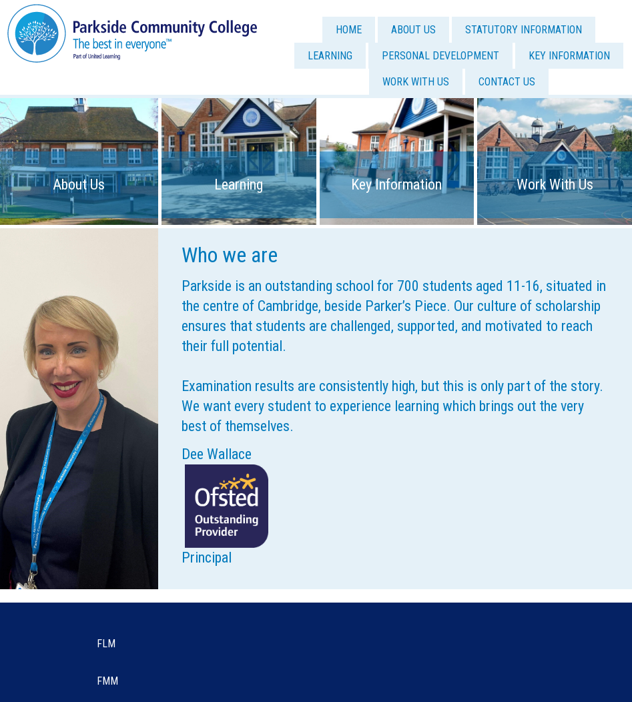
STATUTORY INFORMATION (523, 29)
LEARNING (330, 55)
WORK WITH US (415, 81)
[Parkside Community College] (132, 32)
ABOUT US (413, 29)
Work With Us (555, 184)
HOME (349, 29)
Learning (238, 184)
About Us (79, 184)
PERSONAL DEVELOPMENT (440, 55)
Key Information (396, 184)
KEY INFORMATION (569, 55)
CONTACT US (507, 81)
